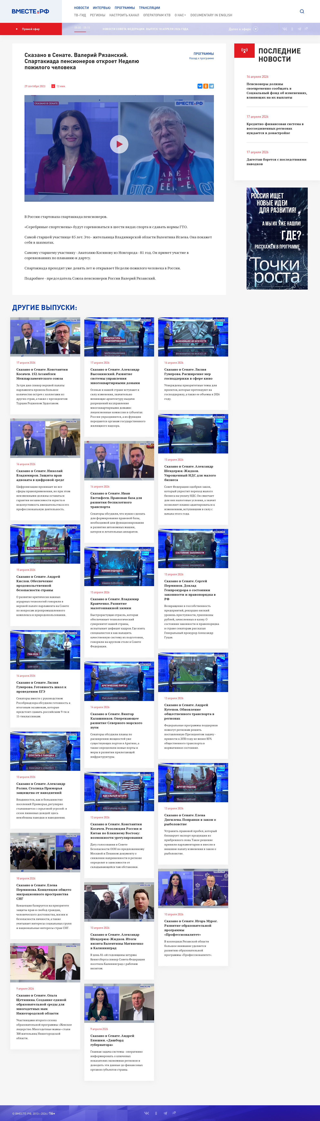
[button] (302, 11)
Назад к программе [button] (201, 58)
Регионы (97, 15)
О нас (180, 15)
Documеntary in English (211, 15)
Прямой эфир (28, 29)
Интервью (102, 8)
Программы (125, 8)
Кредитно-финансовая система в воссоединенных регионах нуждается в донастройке (275, 128)
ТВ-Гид (80, 15)
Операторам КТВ (157, 15)
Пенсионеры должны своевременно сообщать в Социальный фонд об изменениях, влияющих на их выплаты (277, 91)
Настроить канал (124, 15)
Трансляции (149, 8)
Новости (81, 8)
